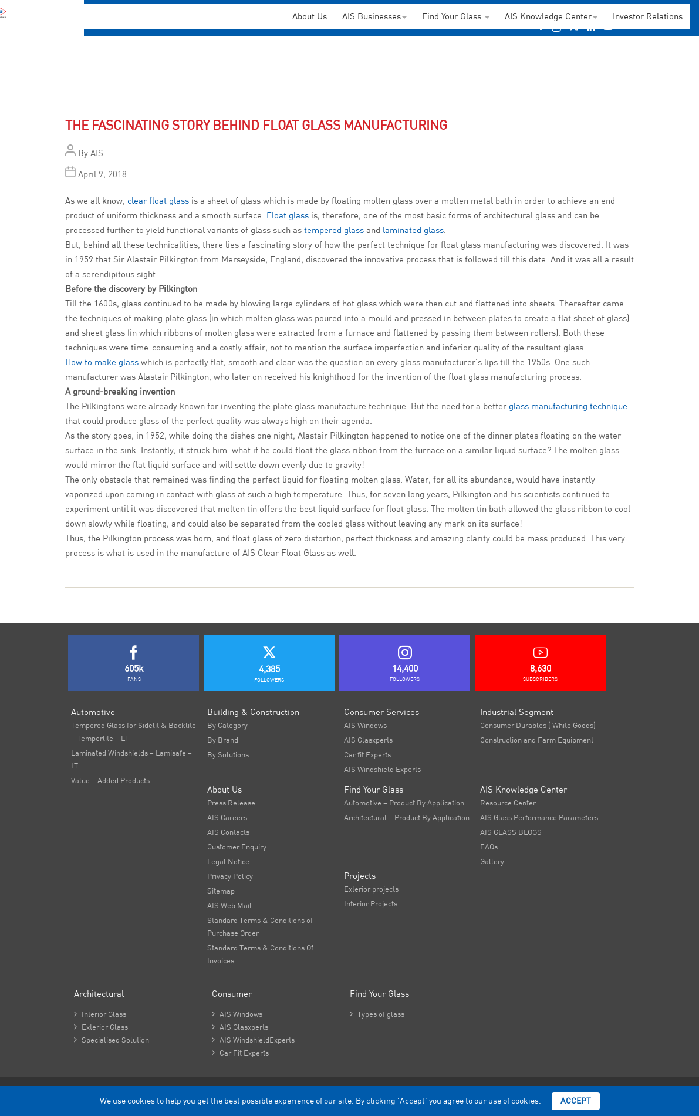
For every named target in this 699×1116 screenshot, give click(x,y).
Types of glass (377, 1014)
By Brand (222, 739)
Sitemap (221, 890)
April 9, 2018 (102, 174)
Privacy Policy (230, 876)
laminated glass (413, 229)
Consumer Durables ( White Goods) (538, 725)
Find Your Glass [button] (455, 16)
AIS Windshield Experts (382, 769)
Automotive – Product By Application (404, 802)
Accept (575, 1100)
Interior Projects (370, 903)
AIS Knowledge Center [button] (551, 16)
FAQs (489, 846)
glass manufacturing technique (568, 406)
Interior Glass (100, 1014)
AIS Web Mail (229, 905)
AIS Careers (227, 817)
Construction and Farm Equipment (536, 739)
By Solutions (228, 754)
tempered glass (334, 229)
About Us (309, 16)
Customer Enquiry (236, 846)
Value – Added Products (110, 780)
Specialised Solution (111, 1039)
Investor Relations (648, 16)
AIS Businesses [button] (374, 16)
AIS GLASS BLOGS (511, 832)
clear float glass (158, 200)
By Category (227, 725)
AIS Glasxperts (368, 739)
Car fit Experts (367, 754)
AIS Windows (365, 725)
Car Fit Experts (240, 1052)
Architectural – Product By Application (407, 817)
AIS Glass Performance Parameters (539, 817)
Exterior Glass (101, 1026)
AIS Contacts (228, 832)
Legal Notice (228, 861)
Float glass (287, 215)
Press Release (231, 802)
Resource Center (508, 802)
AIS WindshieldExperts (253, 1039)
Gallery (492, 861)
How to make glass (102, 361)
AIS (96, 153)
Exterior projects (371, 889)
